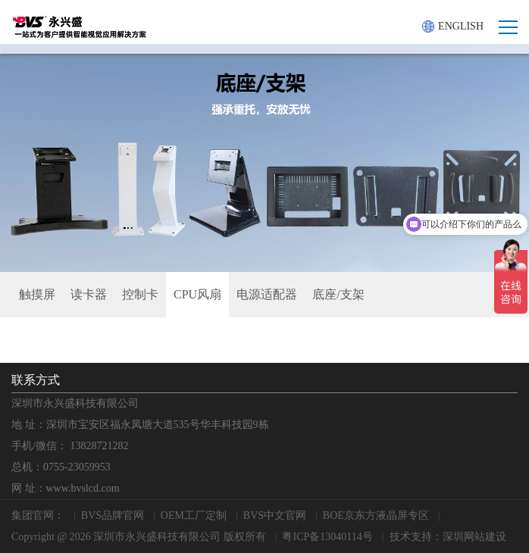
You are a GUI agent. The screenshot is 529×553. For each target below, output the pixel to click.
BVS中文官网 (274, 515)
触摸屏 (37, 294)
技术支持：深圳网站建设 (448, 536)
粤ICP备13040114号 (327, 536)
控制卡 (140, 294)
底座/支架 (338, 294)
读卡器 (88, 294)
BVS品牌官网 (112, 515)
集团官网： (37, 515)
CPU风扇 (197, 294)
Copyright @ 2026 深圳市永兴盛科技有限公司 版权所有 (138, 536)
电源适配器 (266, 294)
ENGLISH (453, 26)
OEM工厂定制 (194, 515)
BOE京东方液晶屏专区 (376, 515)
